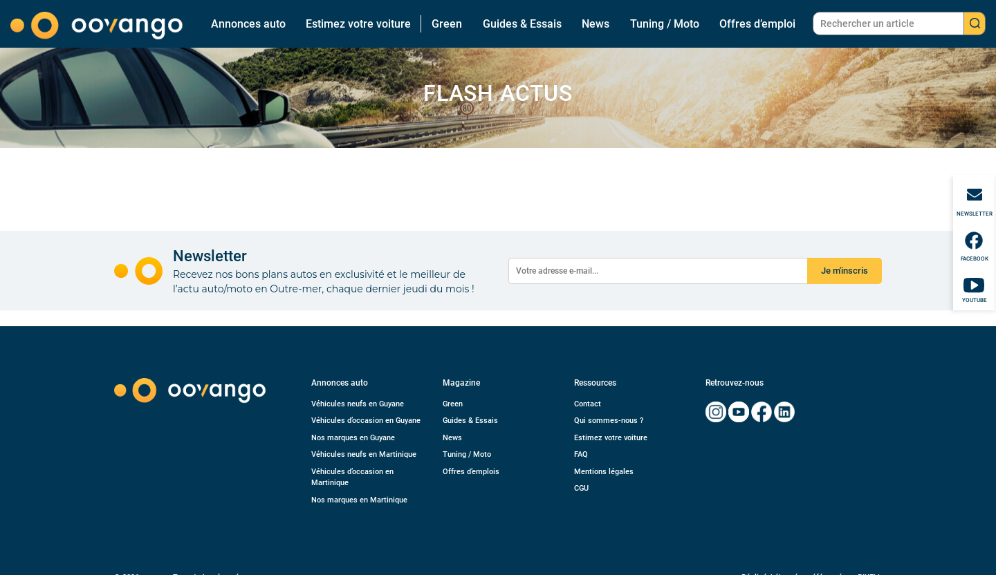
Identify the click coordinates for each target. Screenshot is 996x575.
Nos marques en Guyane (353, 437)
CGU (581, 488)
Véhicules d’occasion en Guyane (366, 420)
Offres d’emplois (471, 471)
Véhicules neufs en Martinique (363, 454)
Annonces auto (248, 23)
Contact (587, 403)
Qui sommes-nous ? (608, 420)
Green (447, 23)
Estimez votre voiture (358, 23)
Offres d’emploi (757, 23)
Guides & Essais (522, 23)
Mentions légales (604, 471)
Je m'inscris (844, 270)
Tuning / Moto (664, 23)
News (595, 23)
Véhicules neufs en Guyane (357, 403)
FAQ (581, 454)
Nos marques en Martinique (359, 500)
